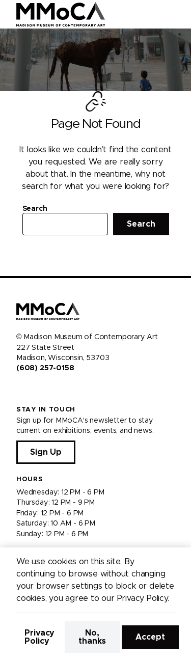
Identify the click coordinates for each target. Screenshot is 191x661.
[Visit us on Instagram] (33, 390)
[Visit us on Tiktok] (57, 390)
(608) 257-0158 (45, 368)
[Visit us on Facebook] (20, 390)
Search (34, 208)
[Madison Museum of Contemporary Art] (60, 14)
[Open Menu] (177, 14)
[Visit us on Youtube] (45, 390)
